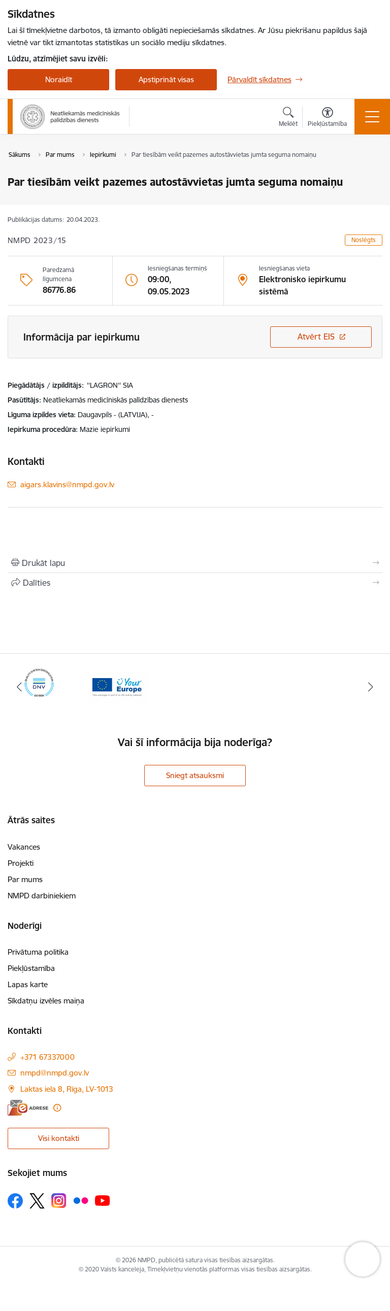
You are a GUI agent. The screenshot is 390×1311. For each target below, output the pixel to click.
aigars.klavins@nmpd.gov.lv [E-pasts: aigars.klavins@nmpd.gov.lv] (67, 484)
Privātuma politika (38, 952)
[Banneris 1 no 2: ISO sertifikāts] (39, 686)
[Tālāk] (370, 687)
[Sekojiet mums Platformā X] (37, 1200)
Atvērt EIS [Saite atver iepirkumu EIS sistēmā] (316, 336)
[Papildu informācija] (57, 1108)
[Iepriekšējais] (19, 687)
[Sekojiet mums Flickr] (80, 1200)
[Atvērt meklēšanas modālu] (288, 118)
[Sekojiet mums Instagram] (59, 1200)
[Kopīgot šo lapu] (195, 582)
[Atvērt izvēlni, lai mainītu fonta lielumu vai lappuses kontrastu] (327, 118)
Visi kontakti (58, 1138)
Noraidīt (58, 79)
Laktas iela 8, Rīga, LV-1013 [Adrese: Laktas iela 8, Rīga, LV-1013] (66, 1089)
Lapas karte (28, 984)
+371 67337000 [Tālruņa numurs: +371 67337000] (47, 1057)
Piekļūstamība (31, 968)
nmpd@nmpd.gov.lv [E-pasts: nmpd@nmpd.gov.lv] (54, 1073)
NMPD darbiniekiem (42, 895)
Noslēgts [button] (363, 240)
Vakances (24, 847)
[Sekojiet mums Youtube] (102, 1200)
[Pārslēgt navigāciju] (372, 117)
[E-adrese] (28, 1107)
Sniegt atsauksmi (195, 775)
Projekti (21, 863)
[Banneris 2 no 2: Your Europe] (117, 686)
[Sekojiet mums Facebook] (15, 1200)
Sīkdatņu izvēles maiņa (46, 1000)
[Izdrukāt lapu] (195, 563)
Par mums (25, 879)
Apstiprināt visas (166, 79)
